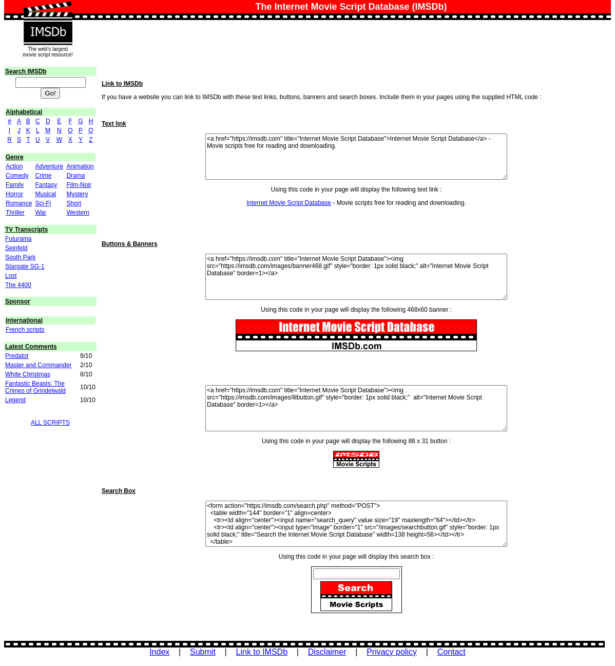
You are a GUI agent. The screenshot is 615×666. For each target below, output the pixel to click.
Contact (451, 652)
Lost (11, 275)
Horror (14, 194)
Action (14, 166)
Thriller (15, 212)
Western (77, 212)
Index (159, 652)
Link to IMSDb (261, 652)
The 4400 (18, 285)
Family (15, 184)
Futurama (18, 238)
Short (73, 203)
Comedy (17, 175)
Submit (203, 652)
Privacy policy (392, 652)
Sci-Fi (43, 203)
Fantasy (46, 184)
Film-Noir (78, 184)
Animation (79, 166)
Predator (17, 355)
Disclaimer (327, 652)
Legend (15, 400)
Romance (19, 203)
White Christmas (27, 374)
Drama (75, 175)
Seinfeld (16, 248)
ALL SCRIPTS (50, 422)
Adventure (49, 166)
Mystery (77, 194)
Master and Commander (38, 365)
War (40, 212)
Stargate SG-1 (25, 266)
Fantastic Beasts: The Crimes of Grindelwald (35, 387)
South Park (20, 257)
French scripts (25, 329)
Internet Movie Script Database (288, 202)
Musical (45, 194)
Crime (43, 175)
